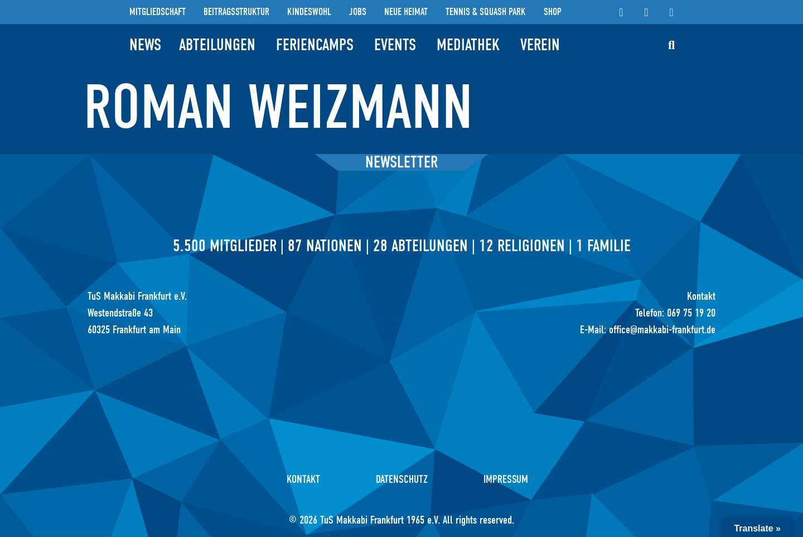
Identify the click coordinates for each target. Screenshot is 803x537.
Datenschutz (402, 479)
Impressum (505, 479)
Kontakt (303, 479)
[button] (671, 45)
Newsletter (401, 162)
